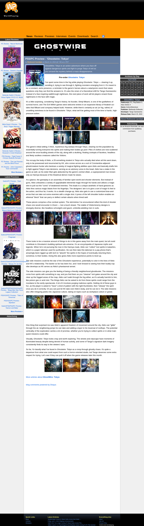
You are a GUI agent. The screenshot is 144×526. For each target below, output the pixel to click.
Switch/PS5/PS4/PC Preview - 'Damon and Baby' (11, 307)
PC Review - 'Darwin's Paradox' (12, 70)
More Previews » (17, 311)
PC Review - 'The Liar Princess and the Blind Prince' (12, 162)
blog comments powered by (41, 385)
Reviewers (29, 523)
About (100, 519)
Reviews (38, 36)
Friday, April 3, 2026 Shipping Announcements (60, 521)
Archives (28, 521)
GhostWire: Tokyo (132, 100)
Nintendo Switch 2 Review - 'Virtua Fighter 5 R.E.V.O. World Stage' (12, 97)
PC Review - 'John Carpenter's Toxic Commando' (11, 168)
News (27, 519)
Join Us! (101, 521)
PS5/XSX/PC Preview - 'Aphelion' (12, 301)
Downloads (83, 36)
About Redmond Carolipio (132, 119)
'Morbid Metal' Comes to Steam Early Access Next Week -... (64, 519)
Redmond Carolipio (34, 62)
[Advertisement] (72, 26)
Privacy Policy (103, 523)
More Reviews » (17, 172)
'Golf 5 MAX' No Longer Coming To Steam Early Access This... (65, 523)
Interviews (61, 36)
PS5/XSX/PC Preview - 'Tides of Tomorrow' (12, 296)
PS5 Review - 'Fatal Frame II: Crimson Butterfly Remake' (12, 157)
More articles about (43, 377)
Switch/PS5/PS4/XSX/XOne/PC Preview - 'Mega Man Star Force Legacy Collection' (12, 290)
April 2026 (132, 80)
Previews (49, 36)
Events (72, 36)
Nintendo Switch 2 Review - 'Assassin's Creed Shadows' (12, 152)
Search (94, 36)
